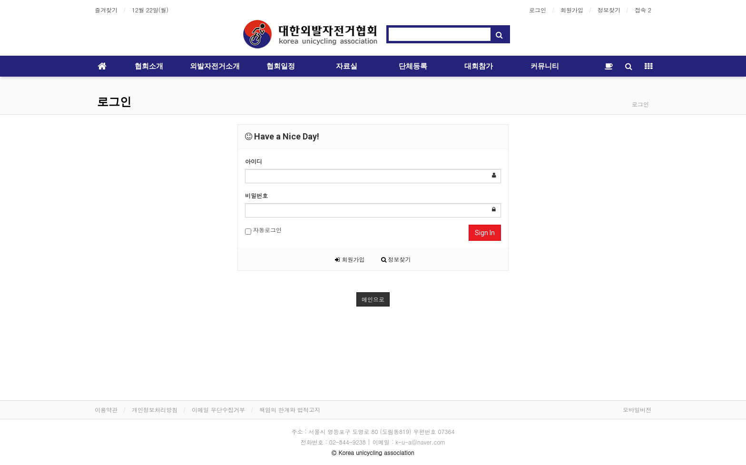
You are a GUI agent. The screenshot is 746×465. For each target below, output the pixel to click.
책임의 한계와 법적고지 (289, 410)
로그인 (537, 10)
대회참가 (478, 66)
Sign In (485, 233)
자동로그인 (263, 230)
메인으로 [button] (373, 299)
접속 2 (643, 10)
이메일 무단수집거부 (218, 410)
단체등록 (413, 66)
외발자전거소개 (215, 66)
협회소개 (149, 66)
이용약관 (106, 410)
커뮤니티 (544, 66)
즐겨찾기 (106, 10)
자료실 (346, 66)
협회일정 (280, 66)
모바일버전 (637, 410)
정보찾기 (609, 10)
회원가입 (571, 10)
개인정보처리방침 (154, 410)
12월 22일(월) (150, 10)
